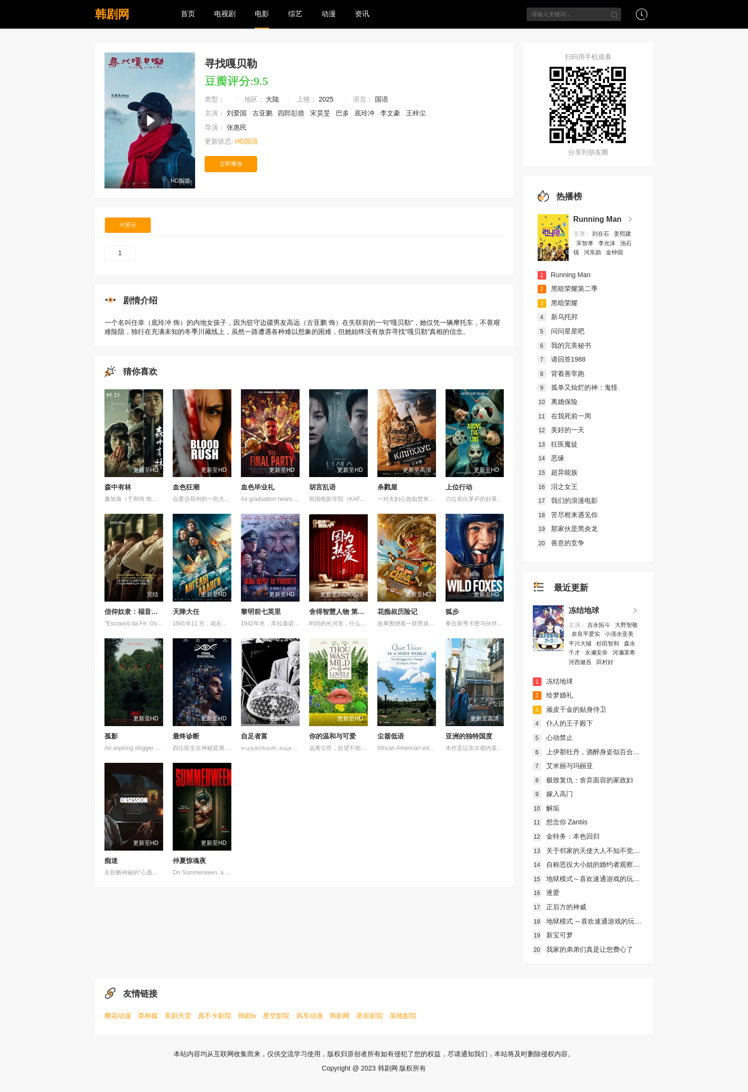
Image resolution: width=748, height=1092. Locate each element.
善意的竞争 (561, 543)
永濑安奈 (597, 652)
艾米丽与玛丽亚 (563, 766)
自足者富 (254, 736)
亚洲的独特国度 (469, 736)
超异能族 (558, 472)
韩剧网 (112, 14)
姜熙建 (622, 233)
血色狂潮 (186, 487)
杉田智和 (608, 643)
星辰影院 (369, 1015)
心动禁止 (553, 737)
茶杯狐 (148, 1015)
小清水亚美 (620, 634)
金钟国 (615, 252)
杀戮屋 (387, 487)
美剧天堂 (178, 1015)
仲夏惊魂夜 (189, 860)
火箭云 (127, 224)
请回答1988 (562, 359)
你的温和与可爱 (332, 736)
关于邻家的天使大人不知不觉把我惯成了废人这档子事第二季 (630, 850)
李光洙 (607, 243)
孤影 (111, 736)
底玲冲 (365, 113)
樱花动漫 (117, 1015)
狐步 (452, 611)
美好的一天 (561, 430)
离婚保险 (558, 402)
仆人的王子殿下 (563, 723)
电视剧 (225, 14)
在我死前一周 (564, 416)
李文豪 (391, 113)
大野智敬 (626, 625)
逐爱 (546, 892)
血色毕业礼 (257, 487)
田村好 (605, 662)
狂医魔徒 (558, 444)
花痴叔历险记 (397, 611)
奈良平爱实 (586, 634)
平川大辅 (581, 643)
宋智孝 (585, 243)
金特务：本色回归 (566, 836)
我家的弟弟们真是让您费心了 (583, 949)
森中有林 (117, 487)
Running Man (597, 219)
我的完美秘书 (564, 345)
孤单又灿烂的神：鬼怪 (578, 387)
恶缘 (551, 458)
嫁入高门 (553, 794)
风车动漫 (309, 1015)
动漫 (329, 14)
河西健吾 (581, 662)
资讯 (362, 14)
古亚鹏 (263, 113)
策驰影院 (403, 1015)
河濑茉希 (625, 652)
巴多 (343, 113)
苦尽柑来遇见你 (568, 515)
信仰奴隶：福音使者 (134, 611)
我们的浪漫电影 (568, 500)
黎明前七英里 (261, 611)
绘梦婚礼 (553, 695)
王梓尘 (417, 113)
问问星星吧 (561, 331)
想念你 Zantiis (560, 822)
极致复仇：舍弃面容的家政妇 (583, 780)
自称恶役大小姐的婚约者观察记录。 (593, 864)
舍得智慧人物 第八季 (340, 611)
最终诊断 (186, 736)
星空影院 (276, 1015)
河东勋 (593, 252)
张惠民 (238, 127)
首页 (188, 14)
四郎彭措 (292, 113)
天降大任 (186, 611)
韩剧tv (247, 1015)
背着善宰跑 (561, 373)
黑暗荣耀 (558, 303)
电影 (262, 14)
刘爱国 (238, 113)
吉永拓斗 (599, 625)
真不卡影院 (214, 1015)
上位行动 (459, 487)
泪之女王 (558, 486)
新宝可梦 (553, 935)
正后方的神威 (559, 907)
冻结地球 (584, 610)
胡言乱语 (322, 487)
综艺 (295, 14)
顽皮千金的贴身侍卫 (569, 709)
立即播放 (230, 163)
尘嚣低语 (390, 736)
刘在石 (601, 233)
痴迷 (111, 860)
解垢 (546, 808)
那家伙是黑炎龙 (568, 528)
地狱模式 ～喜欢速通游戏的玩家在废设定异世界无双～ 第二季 (631, 921)
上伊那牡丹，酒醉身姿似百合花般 (589, 752)
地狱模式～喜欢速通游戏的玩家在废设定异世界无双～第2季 (628, 879)
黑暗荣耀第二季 (568, 288)
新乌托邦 (558, 317)
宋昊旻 (321, 113)
